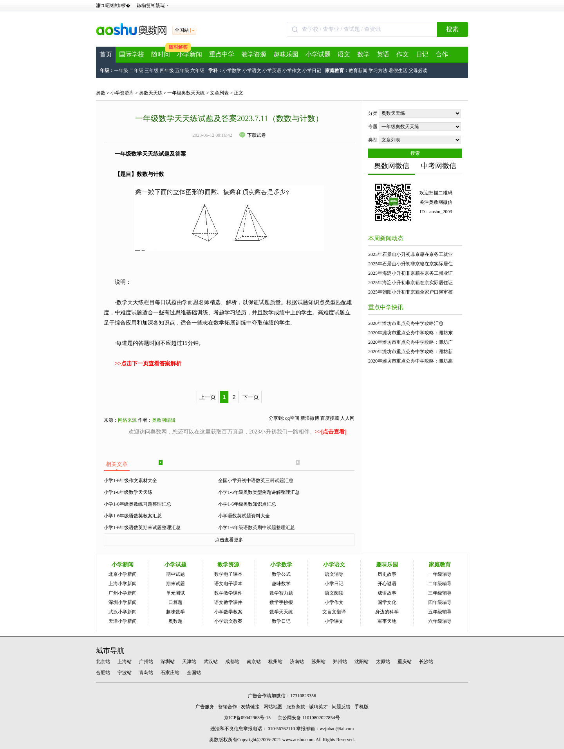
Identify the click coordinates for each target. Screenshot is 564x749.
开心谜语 (387, 583)
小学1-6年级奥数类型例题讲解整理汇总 (259, 492)
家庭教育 (440, 565)
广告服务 (204, 706)
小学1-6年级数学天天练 (128, 492)
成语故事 (387, 593)
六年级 (197, 70)
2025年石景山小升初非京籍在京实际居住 (410, 264)
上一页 (207, 397)
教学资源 (253, 54)
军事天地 (387, 621)
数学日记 (281, 621)
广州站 (146, 661)
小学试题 (318, 54)
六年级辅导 (440, 621)
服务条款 (295, 706)
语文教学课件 (228, 602)
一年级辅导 (440, 574)
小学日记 (311, 70)
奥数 (100, 93)
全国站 (194, 672)
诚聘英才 (318, 706)
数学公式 (281, 574)
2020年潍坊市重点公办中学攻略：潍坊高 (410, 361)
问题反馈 (341, 706)
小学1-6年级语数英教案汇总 (133, 516)
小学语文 (251, 70)
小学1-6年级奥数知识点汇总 (247, 504)
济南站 (297, 661)
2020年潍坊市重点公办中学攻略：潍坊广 (410, 342)
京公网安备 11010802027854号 (309, 717)
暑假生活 (398, 70)
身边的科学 (387, 612)
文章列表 (219, 93)
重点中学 (221, 54)
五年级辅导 (440, 612)
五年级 (182, 70)
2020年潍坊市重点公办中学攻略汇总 (405, 323)
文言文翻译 (334, 612)
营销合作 (227, 706)
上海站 (125, 661)
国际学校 (131, 54)
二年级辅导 (440, 583)
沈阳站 (361, 661)
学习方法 (378, 70)
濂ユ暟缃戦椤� (113, 5)
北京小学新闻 (122, 574)
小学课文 (334, 621)
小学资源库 (122, 93)
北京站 (103, 661)
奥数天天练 (151, 93)
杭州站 (275, 661)
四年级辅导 (440, 602)
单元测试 (175, 593)
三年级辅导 (440, 593)
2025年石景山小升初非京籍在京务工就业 (410, 254)
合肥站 (103, 672)
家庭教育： (337, 70)
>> (331, 432)
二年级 (136, 70)
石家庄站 (170, 672)
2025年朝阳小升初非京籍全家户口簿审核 (410, 292)
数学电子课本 (228, 574)
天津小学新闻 (122, 621)
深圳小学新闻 (122, 602)
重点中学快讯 (385, 307)
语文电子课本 (228, 583)
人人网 (347, 418)
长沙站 (426, 661)
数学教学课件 (228, 593)
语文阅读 (334, 593)
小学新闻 (189, 54)
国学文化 (387, 602)
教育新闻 (358, 70)
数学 (363, 54)
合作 (442, 54)
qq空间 (292, 418)
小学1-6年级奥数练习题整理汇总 (137, 504)
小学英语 (271, 70)
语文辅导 (334, 574)
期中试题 (175, 574)
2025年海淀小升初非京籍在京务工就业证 (410, 273)
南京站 (254, 661)
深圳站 (168, 661)
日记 (422, 54)
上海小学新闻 (122, 583)
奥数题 (175, 621)
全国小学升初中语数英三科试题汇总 (255, 480)
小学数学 (231, 70)
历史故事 (387, 574)
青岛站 (146, 672)
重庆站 (405, 661)
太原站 (383, 661)
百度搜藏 (329, 418)
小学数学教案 (228, 612)
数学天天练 (281, 612)
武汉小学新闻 (122, 612)
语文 (344, 54)
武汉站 (211, 661)
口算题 (175, 602)
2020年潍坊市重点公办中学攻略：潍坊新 (410, 351)
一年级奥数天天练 (186, 93)
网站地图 (273, 706)
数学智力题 (281, 593)
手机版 (361, 706)
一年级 (121, 70)
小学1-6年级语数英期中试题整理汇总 (256, 527)
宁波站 (125, 672)
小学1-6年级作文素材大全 (130, 480)
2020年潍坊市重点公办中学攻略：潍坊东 (410, 333)
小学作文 (291, 70)
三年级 (152, 70)
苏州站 (318, 661)
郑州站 (340, 661)
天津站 (189, 661)
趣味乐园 (285, 54)
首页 (105, 54)
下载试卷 (252, 135)
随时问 (160, 54)
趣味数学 (175, 612)
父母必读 (418, 70)
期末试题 (175, 583)
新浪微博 (309, 418)
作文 (402, 54)
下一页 (250, 397)
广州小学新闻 (122, 593)
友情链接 (250, 706)
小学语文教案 (228, 621)
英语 (383, 54)
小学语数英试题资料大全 (244, 516)
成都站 (232, 661)
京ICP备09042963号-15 (247, 717)
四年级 (167, 70)
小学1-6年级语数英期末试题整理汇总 (142, 527)
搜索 (452, 29)
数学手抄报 (281, 602)
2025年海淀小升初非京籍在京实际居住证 (410, 282)
